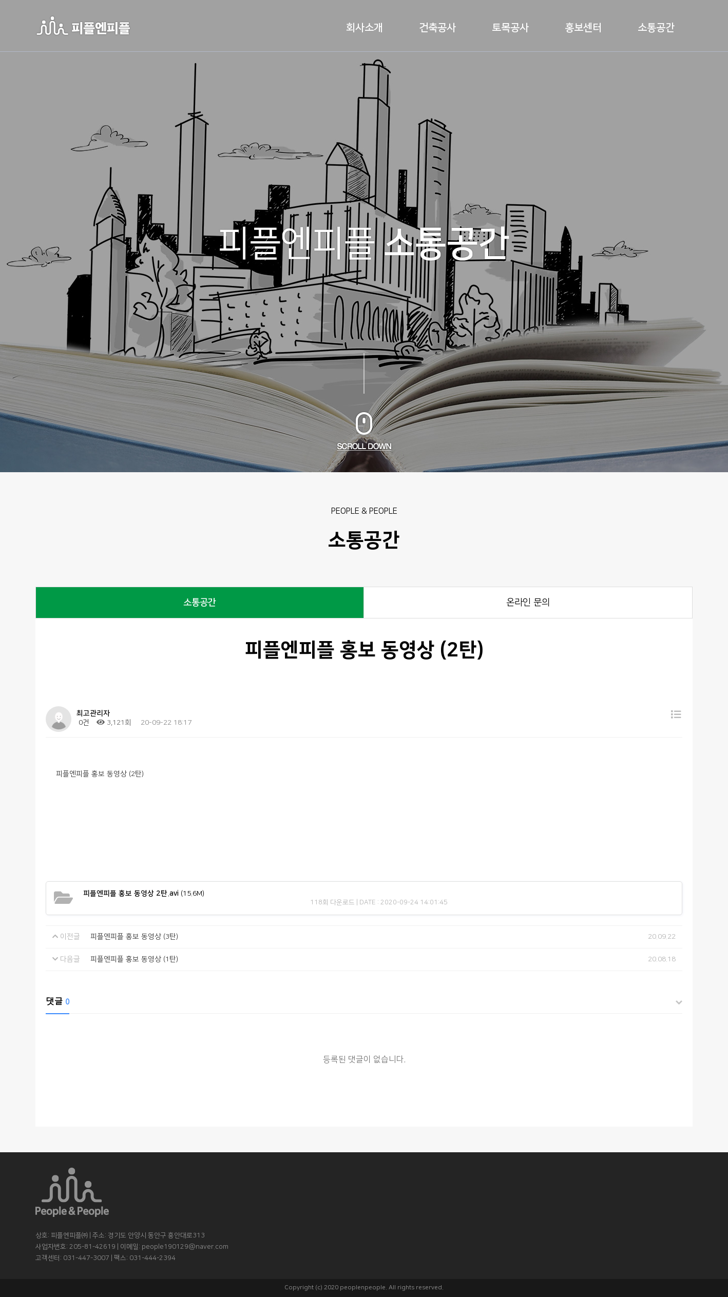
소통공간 (656, 27)
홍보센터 (583, 27)
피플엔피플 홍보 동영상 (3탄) (134, 937)
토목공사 (510, 27)
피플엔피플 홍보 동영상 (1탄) (134, 959)
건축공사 (437, 27)
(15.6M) (143, 893)
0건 (82, 723)
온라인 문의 (528, 602)
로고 (83, 25)
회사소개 (364, 27)
